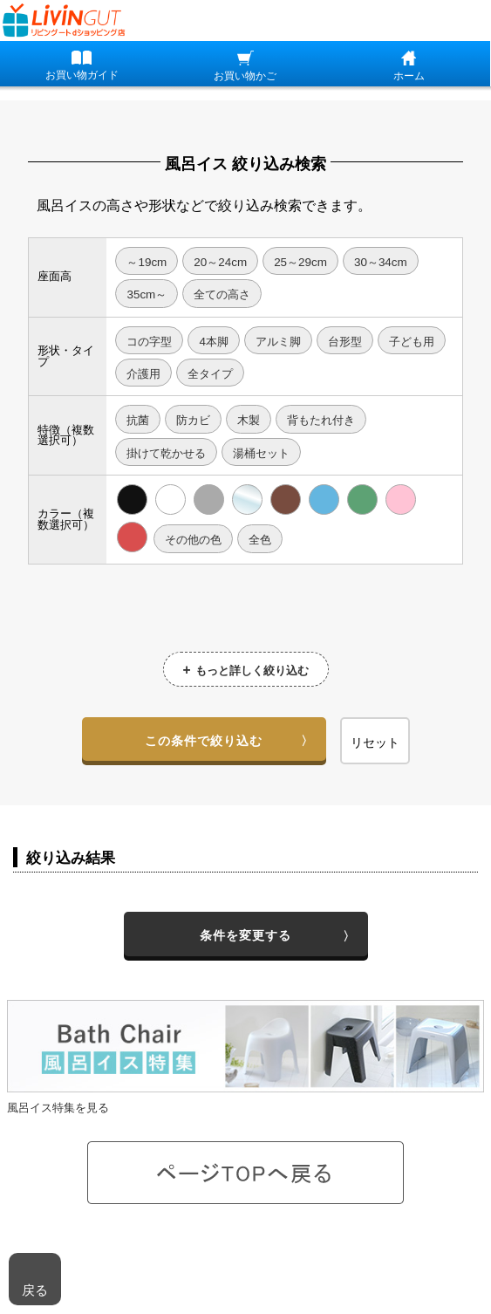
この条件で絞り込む (204, 741)
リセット (375, 742)
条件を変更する (245, 935)
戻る (35, 1290)
